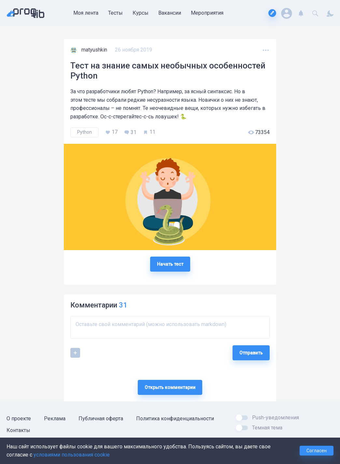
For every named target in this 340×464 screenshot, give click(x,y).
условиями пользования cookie (72, 455)
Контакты (18, 430)
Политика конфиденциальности (175, 418)
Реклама (54, 418)
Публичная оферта (100, 418)
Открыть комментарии (170, 387)
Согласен (316, 450)
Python (84, 132)
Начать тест (170, 264)
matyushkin (94, 50)
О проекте (19, 418)
